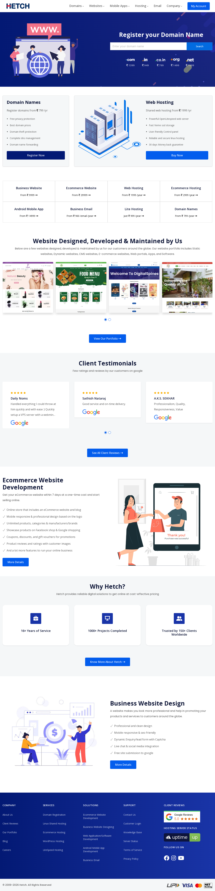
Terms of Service (132, 850)
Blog (5, 841)
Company (173, 6)
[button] (105, 319)
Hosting (140, 6)
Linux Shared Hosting (54, 823)
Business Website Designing (98, 827)
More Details (15, 562)
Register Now (36, 155)
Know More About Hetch (107, 662)
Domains (75, 6)
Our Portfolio (10, 832)
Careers (7, 850)
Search (199, 46)
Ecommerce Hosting (54, 832)
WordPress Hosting (53, 841)
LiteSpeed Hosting (53, 850)
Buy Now (177, 155)
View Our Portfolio (107, 339)
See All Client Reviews (107, 453)
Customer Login (132, 823)
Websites (95, 6)
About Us (8, 814)
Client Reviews (10, 823)
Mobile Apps (119, 6)
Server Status (130, 841)
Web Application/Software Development (97, 837)
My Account (198, 6)
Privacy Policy (130, 858)
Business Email (91, 860)
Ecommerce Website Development (94, 816)
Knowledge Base (132, 832)
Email (157, 6)
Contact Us (129, 814)
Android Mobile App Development (94, 849)
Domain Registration (54, 814)
